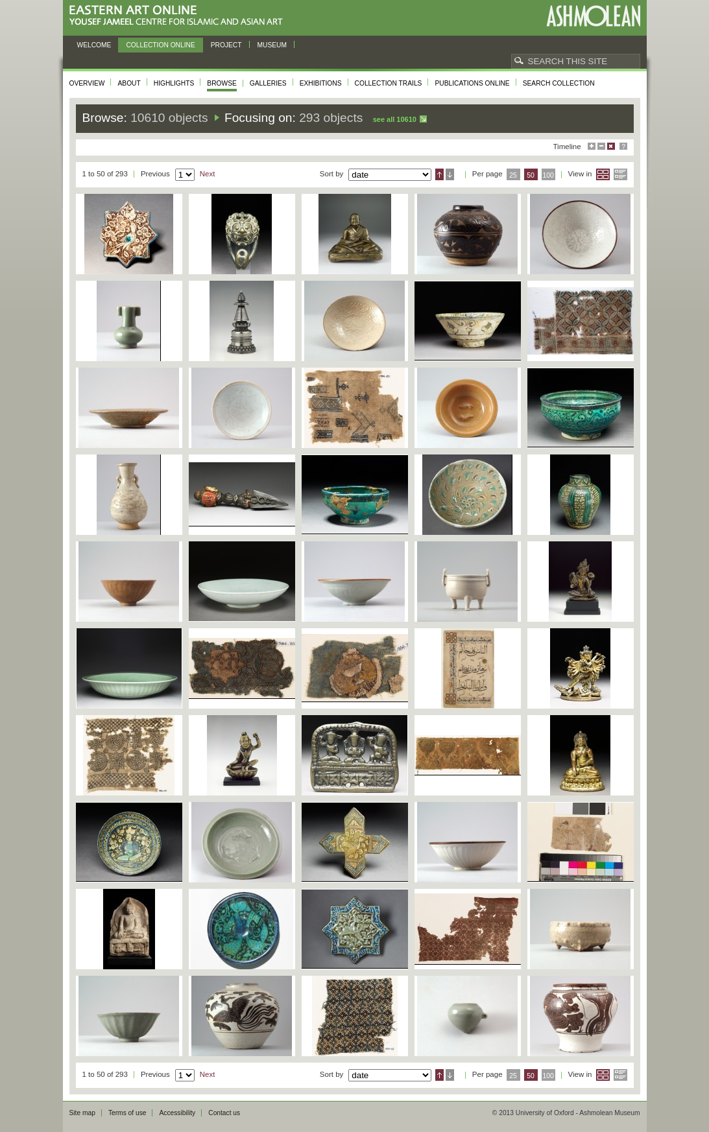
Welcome (94, 45)
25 (513, 175)
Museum (272, 45)
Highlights (174, 83)
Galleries (268, 83)
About (128, 83)
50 (531, 175)
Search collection (559, 83)
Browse (222, 83)
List (620, 174)
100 (547, 175)
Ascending (439, 174)
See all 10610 (394, 119)
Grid (603, 174)
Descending (450, 174)
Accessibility (177, 1112)
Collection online (160, 45)
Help (623, 146)
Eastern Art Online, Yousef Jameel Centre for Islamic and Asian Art (179, 16)
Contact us (224, 1112)
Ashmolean (593, 16)
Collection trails (388, 83)
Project (226, 45)
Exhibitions (321, 83)
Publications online (472, 83)
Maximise (591, 146)
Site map (82, 1112)
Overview (87, 83)
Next (207, 174)
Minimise (601, 146)
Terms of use (127, 1112)
